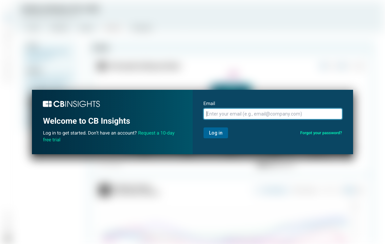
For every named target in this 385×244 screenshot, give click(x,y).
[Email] (273, 113)
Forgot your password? (321, 132)
